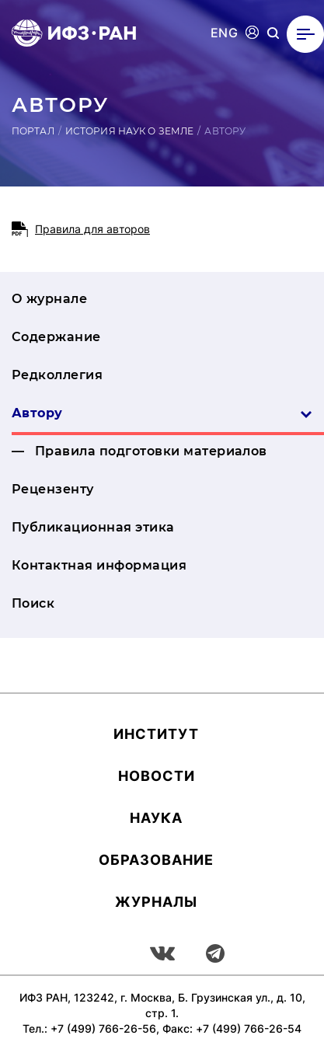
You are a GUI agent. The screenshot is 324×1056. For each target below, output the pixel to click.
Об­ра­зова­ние (156, 860)
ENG (224, 33)
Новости (156, 776)
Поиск (33, 603)
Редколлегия (57, 375)
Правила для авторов (92, 228)
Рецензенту (53, 489)
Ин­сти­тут (156, 734)
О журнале (49, 298)
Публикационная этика (93, 527)
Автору (162, 413)
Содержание (56, 336)
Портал (33, 131)
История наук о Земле (129, 131)
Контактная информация (99, 565)
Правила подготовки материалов (151, 451)
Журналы (156, 902)
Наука (156, 818)
